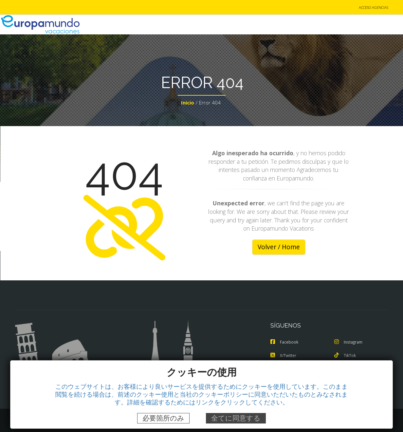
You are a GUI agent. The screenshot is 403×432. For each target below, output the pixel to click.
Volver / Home (279, 247)
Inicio (187, 103)
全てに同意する (236, 418)
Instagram (349, 343)
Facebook (284, 343)
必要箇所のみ (163, 418)
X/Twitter (284, 356)
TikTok (345, 356)
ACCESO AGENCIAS (373, 7)
